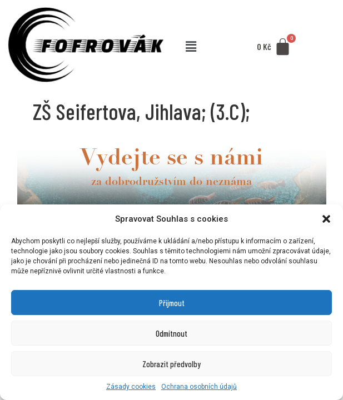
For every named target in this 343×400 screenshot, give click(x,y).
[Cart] (274, 47)
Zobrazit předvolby (171, 364)
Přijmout (172, 303)
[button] (326, 218)
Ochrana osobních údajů (199, 387)
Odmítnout (171, 333)
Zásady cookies (131, 387)
